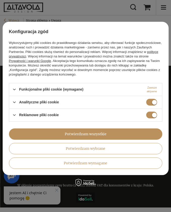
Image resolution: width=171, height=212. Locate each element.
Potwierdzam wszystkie (86, 134)
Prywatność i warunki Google (30, 60)
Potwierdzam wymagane (85, 163)
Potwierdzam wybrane (85, 148)
